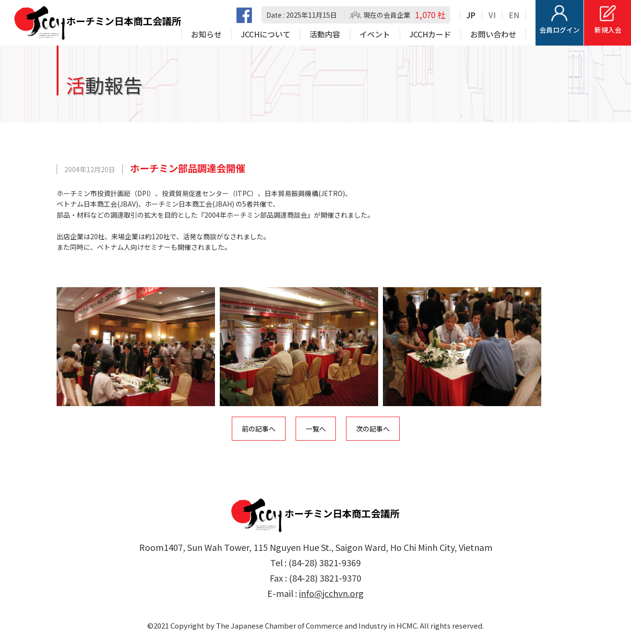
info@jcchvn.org (331, 593)
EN (514, 15)
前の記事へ (258, 428)
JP (471, 15)
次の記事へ (373, 428)
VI (492, 15)
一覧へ (316, 428)
